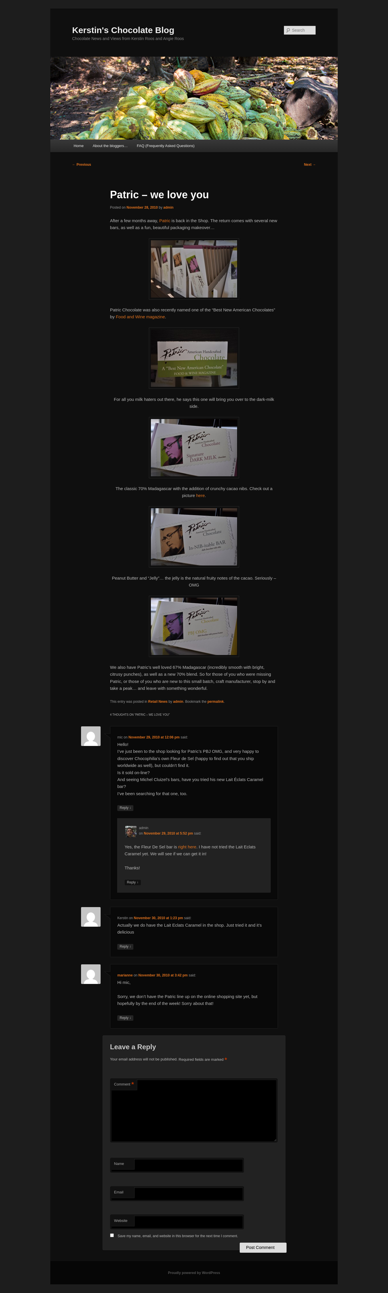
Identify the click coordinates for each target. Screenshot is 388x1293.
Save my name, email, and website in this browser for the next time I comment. (178, 1236)
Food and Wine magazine (140, 316)
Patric (164, 220)
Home (79, 146)
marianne (124, 975)
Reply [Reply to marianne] (125, 1018)
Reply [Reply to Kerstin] (125, 946)
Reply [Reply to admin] (133, 882)
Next (310, 165)
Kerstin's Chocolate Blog (123, 30)
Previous (81, 165)
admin (168, 207)
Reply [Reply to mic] (125, 808)
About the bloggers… (110, 146)
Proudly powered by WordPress (194, 1273)
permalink (216, 702)
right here (187, 846)
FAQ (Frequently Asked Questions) (166, 146)
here (200, 495)
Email (119, 1192)
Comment (124, 1084)
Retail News (158, 702)
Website (121, 1220)
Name (119, 1163)
